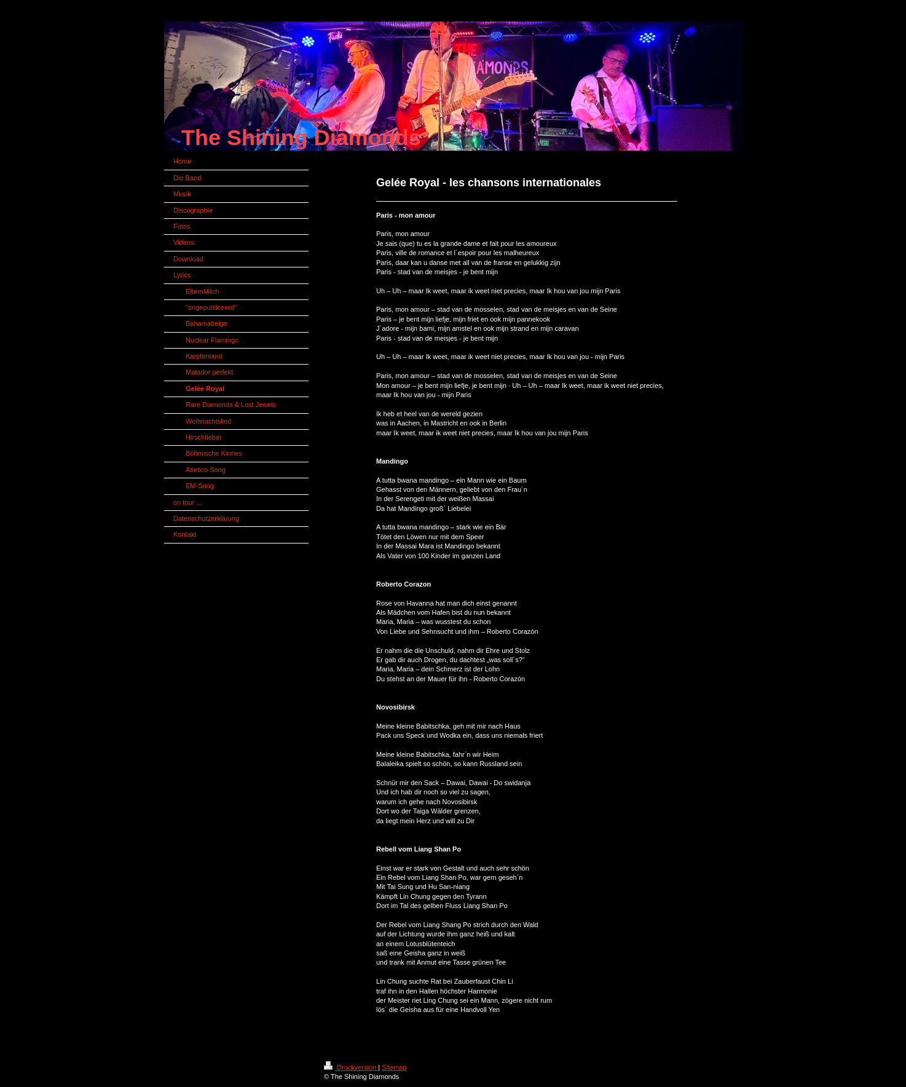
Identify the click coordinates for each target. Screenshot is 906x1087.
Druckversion (351, 1067)
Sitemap (394, 1067)
